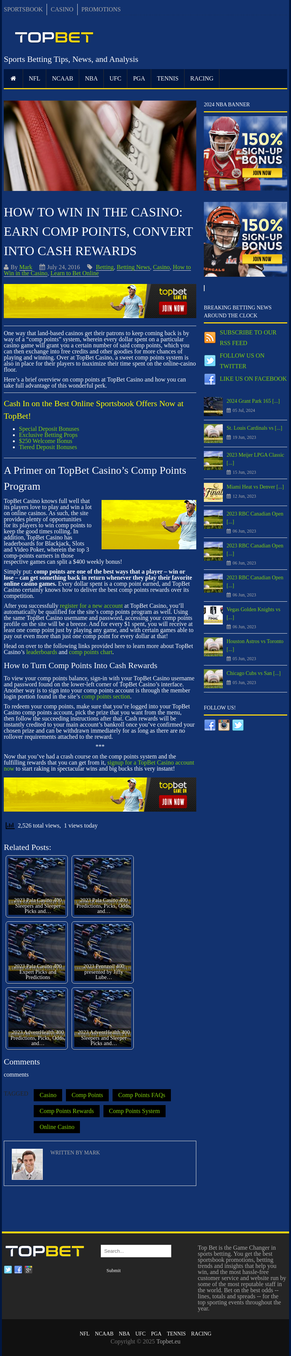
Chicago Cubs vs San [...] (254, 673)
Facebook (18, 1270)
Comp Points (87, 1095)
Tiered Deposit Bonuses (48, 447)
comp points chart (91, 652)
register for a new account (91, 605)
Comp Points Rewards (66, 1111)
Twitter (8, 1270)
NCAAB (62, 78)
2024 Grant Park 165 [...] (253, 401)
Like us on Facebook (253, 378)
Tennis (167, 78)
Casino (161, 267)
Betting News (133, 267)
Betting (105, 267)
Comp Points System (134, 1111)
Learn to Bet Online (74, 273)
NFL (34, 78)
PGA (139, 78)
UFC (115, 78)
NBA (91, 78)
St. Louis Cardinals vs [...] (254, 428)
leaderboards (41, 652)
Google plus (28, 1270)
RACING (201, 78)
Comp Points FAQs (141, 1095)
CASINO (62, 9)
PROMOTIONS (101, 9)
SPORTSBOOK (23, 9)
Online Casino (56, 1127)
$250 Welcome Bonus (45, 441)
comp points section (105, 696)
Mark (26, 267)
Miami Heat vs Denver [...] (255, 487)
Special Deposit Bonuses (49, 429)
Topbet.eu (168, 1341)
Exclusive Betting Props (48, 435)
